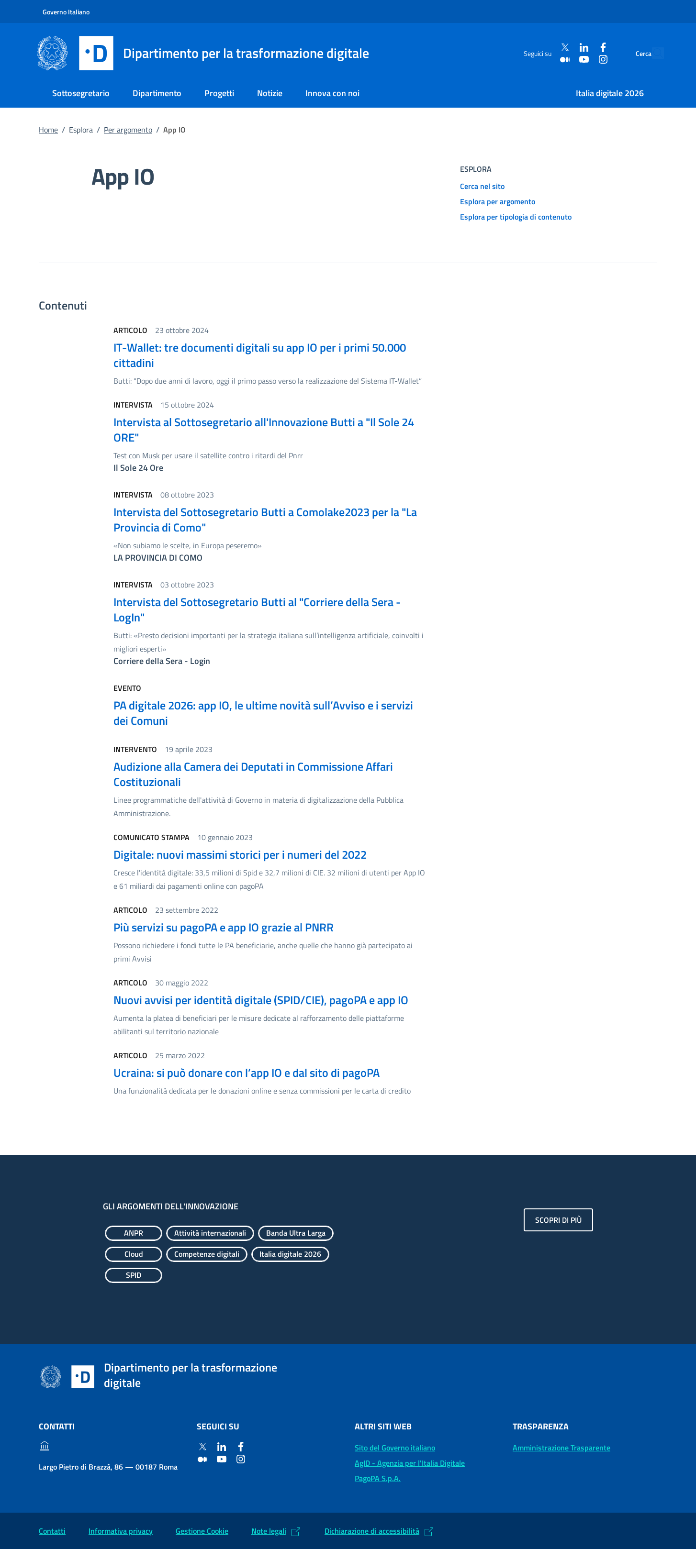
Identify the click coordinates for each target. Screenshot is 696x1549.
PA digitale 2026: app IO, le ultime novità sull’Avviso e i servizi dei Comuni (263, 713)
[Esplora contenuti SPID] (133, 1275)
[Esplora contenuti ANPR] (133, 1233)
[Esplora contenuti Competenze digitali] (206, 1254)
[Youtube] (562, 59)
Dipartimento (157, 93)
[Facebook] (581, 48)
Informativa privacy (121, 1531)
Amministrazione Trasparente (561, 1447)
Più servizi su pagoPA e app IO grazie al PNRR (223, 927)
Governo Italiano (66, 12)
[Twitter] (543, 48)
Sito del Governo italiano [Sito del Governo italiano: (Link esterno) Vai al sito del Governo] (395, 1447)
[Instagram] (581, 59)
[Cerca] (652, 53)
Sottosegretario (81, 93)
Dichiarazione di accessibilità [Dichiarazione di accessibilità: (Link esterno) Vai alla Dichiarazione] (372, 1531)
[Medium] (543, 59)
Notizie (269, 93)
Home (48, 129)
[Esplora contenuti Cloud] (133, 1254)
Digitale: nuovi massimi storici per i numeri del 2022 (240, 854)
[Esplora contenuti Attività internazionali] (210, 1233)
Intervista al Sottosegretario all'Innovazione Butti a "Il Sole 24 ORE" (263, 429)
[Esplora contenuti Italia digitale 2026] (290, 1254)
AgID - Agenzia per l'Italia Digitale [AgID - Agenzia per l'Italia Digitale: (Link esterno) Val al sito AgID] (410, 1463)
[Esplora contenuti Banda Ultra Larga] (296, 1233)
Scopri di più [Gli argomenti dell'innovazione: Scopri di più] (558, 1220)
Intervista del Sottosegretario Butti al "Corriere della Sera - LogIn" (257, 609)
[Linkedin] (562, 48)
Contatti (52, 1531)
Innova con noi (332, 93)
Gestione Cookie (202, 1531)
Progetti (219, 93)
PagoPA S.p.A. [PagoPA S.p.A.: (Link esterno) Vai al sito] (378, 1478)
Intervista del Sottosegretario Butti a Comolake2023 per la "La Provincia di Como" (265, 519)
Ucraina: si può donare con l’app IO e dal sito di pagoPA (246, 1072)
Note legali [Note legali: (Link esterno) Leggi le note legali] (268, 1531)
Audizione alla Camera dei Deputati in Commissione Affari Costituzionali (253, 774)
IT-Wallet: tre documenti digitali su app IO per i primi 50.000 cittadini (259, 355)
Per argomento (128, 129)
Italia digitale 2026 (610, 93)
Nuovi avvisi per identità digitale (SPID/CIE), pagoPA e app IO (260, 999)
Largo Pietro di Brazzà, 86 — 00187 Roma (108, 1466)
